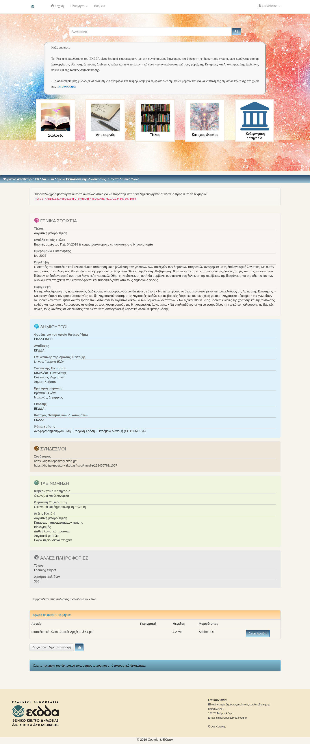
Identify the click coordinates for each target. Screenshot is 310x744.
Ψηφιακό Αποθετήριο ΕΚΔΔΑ (24, 179)
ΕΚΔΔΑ (39, 350)
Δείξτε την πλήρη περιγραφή (51, 647)
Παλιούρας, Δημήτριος (49, 377)
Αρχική (57, 6)
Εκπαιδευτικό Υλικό (125, 179)
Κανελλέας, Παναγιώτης (50, 373)
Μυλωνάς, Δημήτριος (48, 397)
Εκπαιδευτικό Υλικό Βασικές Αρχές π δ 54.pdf (63, 632)
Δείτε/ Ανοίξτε (258, 633)
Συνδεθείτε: (269, 6)
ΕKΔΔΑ (168, 739)
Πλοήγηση (79, 6)
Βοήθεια (99, 6)
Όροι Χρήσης (217, 726)
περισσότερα (67, 86)
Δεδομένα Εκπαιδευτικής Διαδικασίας (78, 179)
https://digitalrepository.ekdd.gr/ (55, 461)
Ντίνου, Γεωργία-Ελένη (49, 361)
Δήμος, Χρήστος (45, 381)
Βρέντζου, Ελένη (45, 393)
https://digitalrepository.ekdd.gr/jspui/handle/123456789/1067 (75, 465)
